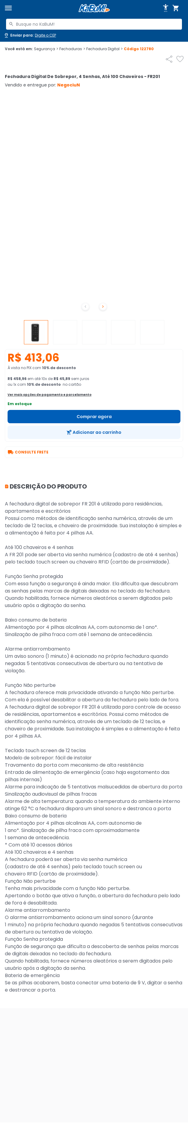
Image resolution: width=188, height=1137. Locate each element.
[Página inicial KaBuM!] (94, 8)
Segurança (46, 49)
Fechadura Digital (104, 49)
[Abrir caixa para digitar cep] (30, 35)
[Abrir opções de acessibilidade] (165, 8)
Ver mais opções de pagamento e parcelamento (49, 394)
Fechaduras (72, 49)
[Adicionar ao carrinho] (94, 432)
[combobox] (94, 24)
